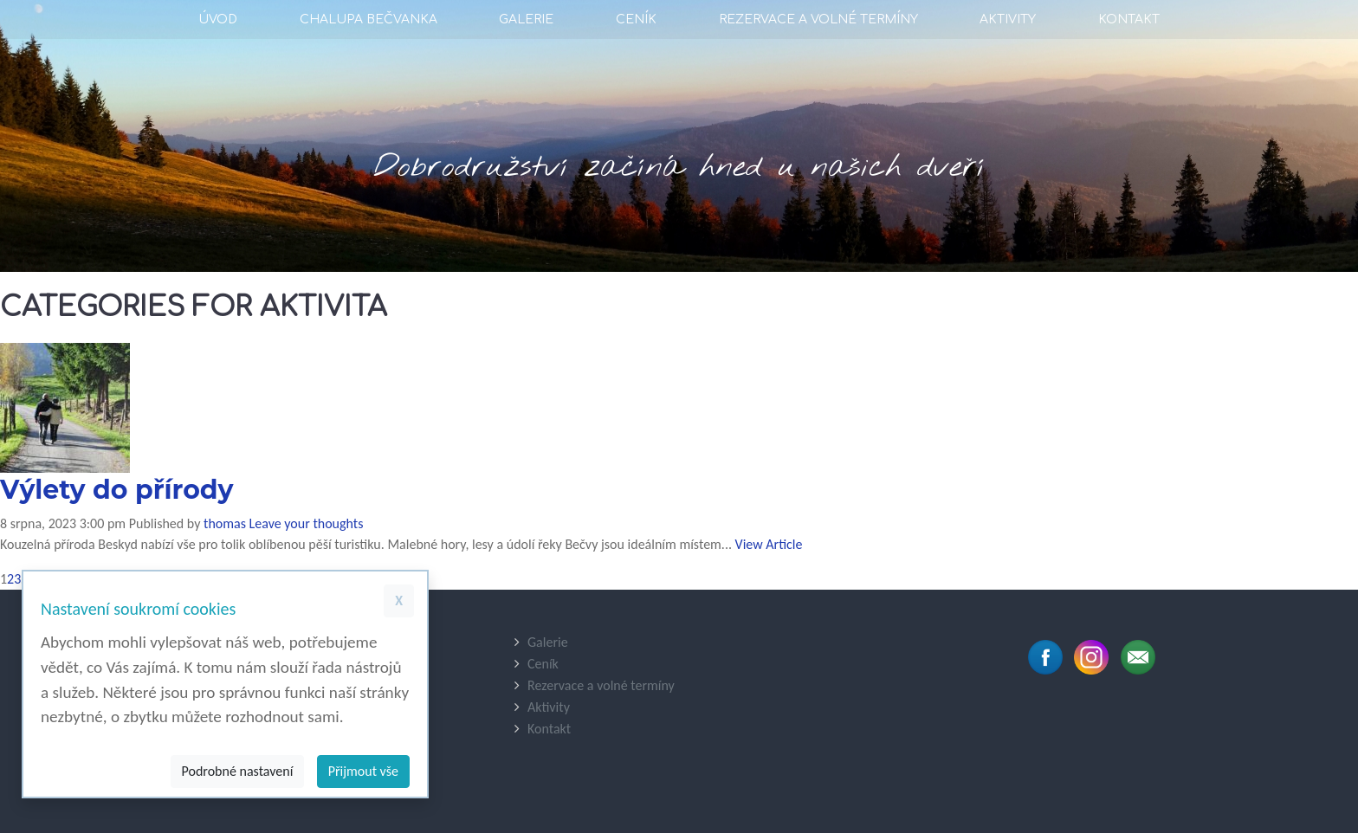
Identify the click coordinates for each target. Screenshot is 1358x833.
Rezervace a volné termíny (818, 19)
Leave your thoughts (306, 523)
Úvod (217, 19)
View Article (769, 544)
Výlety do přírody (117, 490)
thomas (225, 523)
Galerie (526, 19)
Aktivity (1008, 19)
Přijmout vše (363, 771)
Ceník (636, 19)
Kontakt (1129, 19)
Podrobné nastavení (238, 771)
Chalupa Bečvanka (368, 19)
